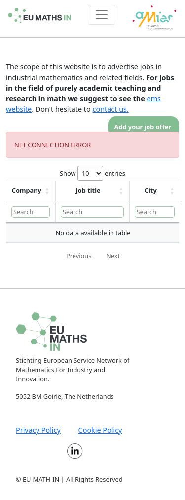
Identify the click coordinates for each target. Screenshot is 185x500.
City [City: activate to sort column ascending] (151, 190)
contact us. (111, 109)
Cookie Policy (100, 430)
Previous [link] (78, 255)
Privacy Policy (38, 430)
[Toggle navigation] (101, 15)
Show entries (92, 173)
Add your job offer (143, 127)
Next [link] (113, 255)
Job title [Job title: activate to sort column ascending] (88, 190)
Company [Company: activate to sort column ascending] (26, 190)
